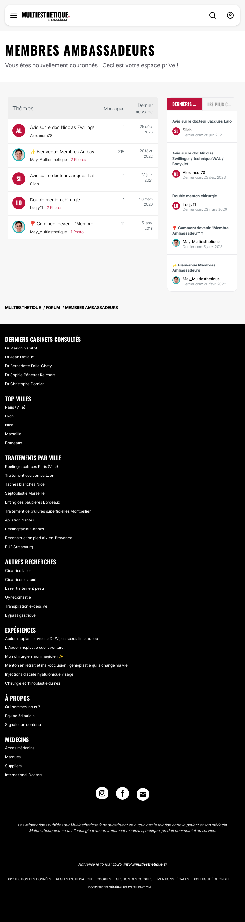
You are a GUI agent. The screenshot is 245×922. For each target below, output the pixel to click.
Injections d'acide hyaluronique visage (39, 674)
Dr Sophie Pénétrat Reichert (30, 374)
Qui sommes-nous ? (22, 706)
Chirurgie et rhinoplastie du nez (32, 683)
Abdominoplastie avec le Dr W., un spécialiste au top (51, 638)
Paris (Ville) (15, 407)
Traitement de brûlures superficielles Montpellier (48, 511)
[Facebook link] (122, 795)
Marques (13, 756)
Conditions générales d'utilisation (119, 887)
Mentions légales (173, 879)
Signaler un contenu (23, 724)
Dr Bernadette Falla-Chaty (28, 366)
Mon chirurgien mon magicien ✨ (34, 656)
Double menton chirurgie (55, 199)
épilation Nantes (19, 520)
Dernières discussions (187, 104)
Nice (9, 425)
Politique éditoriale (212, 879)
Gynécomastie (18, 597)
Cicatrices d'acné (20, 579)
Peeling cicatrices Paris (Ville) (31, 466)
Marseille (13, 433)
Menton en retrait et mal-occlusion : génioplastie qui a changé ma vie (66, 665)
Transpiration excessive (26, 606)
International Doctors (23, 774)
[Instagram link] (102, 795)
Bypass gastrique (20, 615)
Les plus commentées (222, 104)
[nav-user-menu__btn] (230, 15)
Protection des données (29, 879)
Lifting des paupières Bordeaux (32, 502)
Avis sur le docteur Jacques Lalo (61, 175)
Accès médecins (19, 748)
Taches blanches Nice (25, 484)
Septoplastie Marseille (25, 493)
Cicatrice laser (18, 570)
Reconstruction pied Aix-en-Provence (38, 538)
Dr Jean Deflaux (19, 357)
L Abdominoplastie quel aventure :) (36, 647)
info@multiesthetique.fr (145, 864)
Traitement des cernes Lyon (29, 475)
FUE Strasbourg (19, 546)
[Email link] (143, 794)
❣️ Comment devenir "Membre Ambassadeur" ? (61, 223)
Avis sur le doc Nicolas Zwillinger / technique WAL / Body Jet (61, 127)
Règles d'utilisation (74, 879)
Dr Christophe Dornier (24, 383)
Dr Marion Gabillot (21, 348)
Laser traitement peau (24, 588)
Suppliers (13, 765)
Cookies (104, 879)
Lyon (9, 416)
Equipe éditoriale (20, 715)
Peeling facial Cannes (24, 529)
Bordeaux (13, 442)
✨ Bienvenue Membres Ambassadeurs (61, 151)
